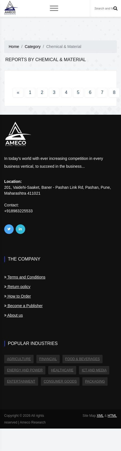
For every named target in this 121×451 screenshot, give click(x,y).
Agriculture (19, 359)
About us (13, 315)
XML (100, 416)
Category (33, 46)
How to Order (17, 296)
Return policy (17, 286)
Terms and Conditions (24, 277)
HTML (112, 416)
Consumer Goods (60, 381)
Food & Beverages (82, 359)
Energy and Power (25, 370)
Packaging (95, 381)
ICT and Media (94, 370)
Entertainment (21, 381)
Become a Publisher (23, 305)
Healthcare (62, 370)
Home (14, 46)
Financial (48, 359)
